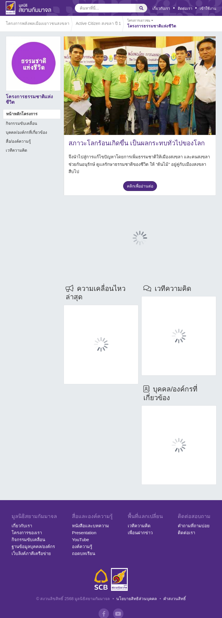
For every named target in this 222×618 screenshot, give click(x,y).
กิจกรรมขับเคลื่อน (21, 123)
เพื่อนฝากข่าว (140, 532)
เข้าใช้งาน (208, 8)
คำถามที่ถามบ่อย (194, 525)
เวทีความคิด (16, 150)
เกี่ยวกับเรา (161, 8)
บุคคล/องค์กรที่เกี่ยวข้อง (26, 132)
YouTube (80, 539)
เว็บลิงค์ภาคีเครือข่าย (31, 553)
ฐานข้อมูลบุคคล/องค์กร (33, 546)
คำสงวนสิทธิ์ (174, 598)
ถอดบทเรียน (83, 553)
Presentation (84, 532)
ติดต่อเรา (185, 8)
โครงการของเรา (27, 532)
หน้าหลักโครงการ (22, 114)
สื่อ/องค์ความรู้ (18, 141)
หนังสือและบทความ (90, 525)
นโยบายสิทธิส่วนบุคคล (136, 598)
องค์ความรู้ (82, 546)
